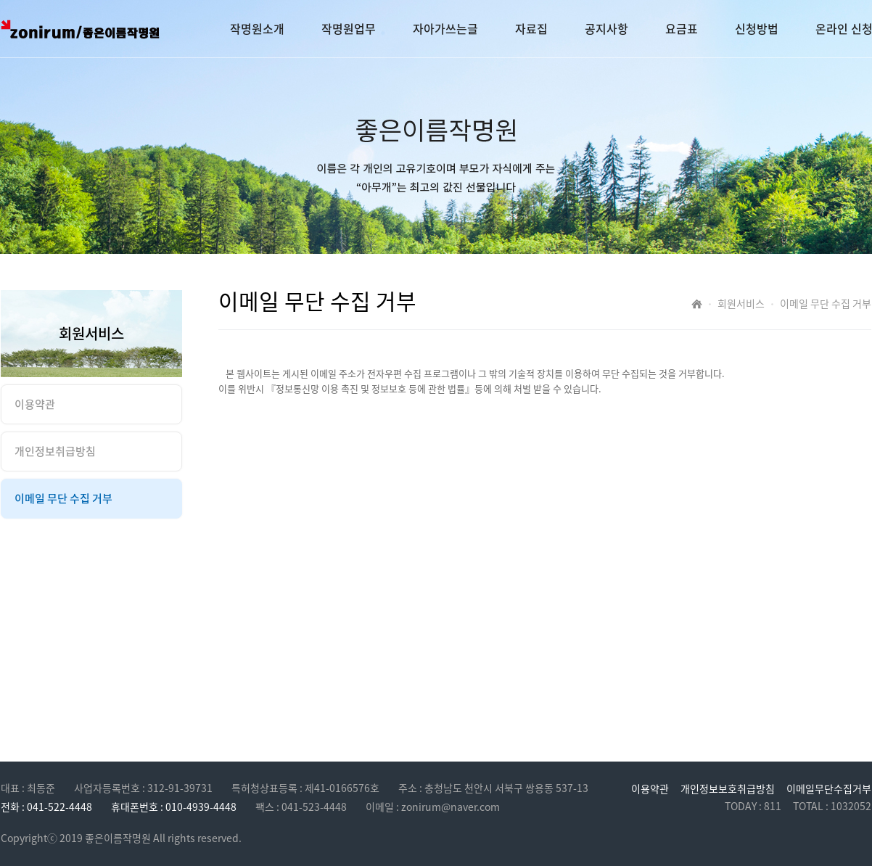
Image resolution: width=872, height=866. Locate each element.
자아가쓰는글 (445, 28)
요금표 (681, 28)
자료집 (531, 28)
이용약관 (650, 788)
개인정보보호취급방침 (727, 788)
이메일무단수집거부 (828, 788)
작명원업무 (348, 28)
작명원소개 (257, 28)
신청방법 (756, 28)
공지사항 (606, 28)
